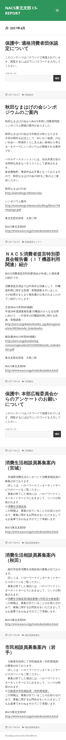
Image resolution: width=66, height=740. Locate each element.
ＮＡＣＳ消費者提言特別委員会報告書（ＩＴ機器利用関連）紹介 (32, 259)
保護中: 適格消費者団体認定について (31, 45)
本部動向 (29, 381)
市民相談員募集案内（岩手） (30, 650)
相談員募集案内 (32, 542)
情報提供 (29, 94)
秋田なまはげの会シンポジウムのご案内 (31, 109)
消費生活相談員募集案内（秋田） (30, 557)
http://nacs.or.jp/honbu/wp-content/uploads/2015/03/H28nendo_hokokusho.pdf (32, 345)
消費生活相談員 (17, 506)
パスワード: (33, 76)
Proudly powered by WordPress (21, 735)
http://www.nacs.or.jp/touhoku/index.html (31, 230)
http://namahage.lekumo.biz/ (23, 193)
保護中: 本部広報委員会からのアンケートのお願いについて (31, 398)
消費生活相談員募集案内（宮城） (30, 465)
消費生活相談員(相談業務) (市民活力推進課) (33, 598)
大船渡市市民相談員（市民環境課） (29, 691)
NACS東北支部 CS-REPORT (21, 10)
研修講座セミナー (33, 241)
